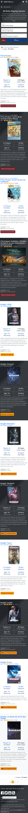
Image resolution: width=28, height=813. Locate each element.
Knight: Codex (6, 602)
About (22, 788)
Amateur (21, 274)
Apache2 (19, 810)
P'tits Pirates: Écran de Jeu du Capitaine (12, 181)
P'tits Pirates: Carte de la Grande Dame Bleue (10, 118)
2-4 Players (7, 143)
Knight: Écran (6, 662)
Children (21, 85)
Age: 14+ (7, 274)
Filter (16, 40)
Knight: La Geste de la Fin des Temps (13, 717)
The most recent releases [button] (11, 47)
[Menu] (1, 2)
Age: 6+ (7, 85)
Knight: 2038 (5, 304)
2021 (1, 57)
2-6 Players (7, 269)
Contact (3, 788)
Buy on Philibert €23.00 (8, 707)
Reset (3, 40)
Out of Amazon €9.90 (7, 232)
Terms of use (16, 788)
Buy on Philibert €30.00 (8, 474)
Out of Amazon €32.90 (8, 106)
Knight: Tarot (6, 543)
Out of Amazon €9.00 (7, 169)
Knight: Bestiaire (7, 424)
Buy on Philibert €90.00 (8, 768)
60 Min (21, 143)
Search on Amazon (7, 354)
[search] (26, 2)
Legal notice (9, 788)
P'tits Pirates (5, 55)
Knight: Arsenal (7, 364)
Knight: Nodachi (7, 483)
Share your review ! (8, 306)
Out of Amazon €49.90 (8, 295)
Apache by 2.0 (5, 812)
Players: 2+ (7, 80)
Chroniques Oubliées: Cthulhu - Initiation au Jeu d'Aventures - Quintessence (13, 243)
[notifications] (23, 2)
